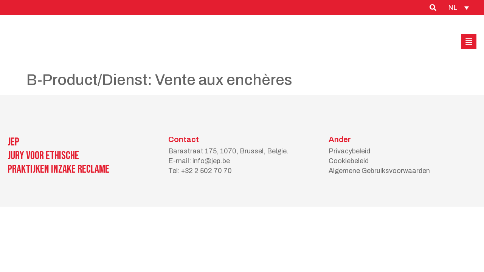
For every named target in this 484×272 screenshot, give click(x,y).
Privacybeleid (349, 151)
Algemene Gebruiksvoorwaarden (379, 171)
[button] (468, 41)
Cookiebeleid (349, 161)
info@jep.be (211, 161)
